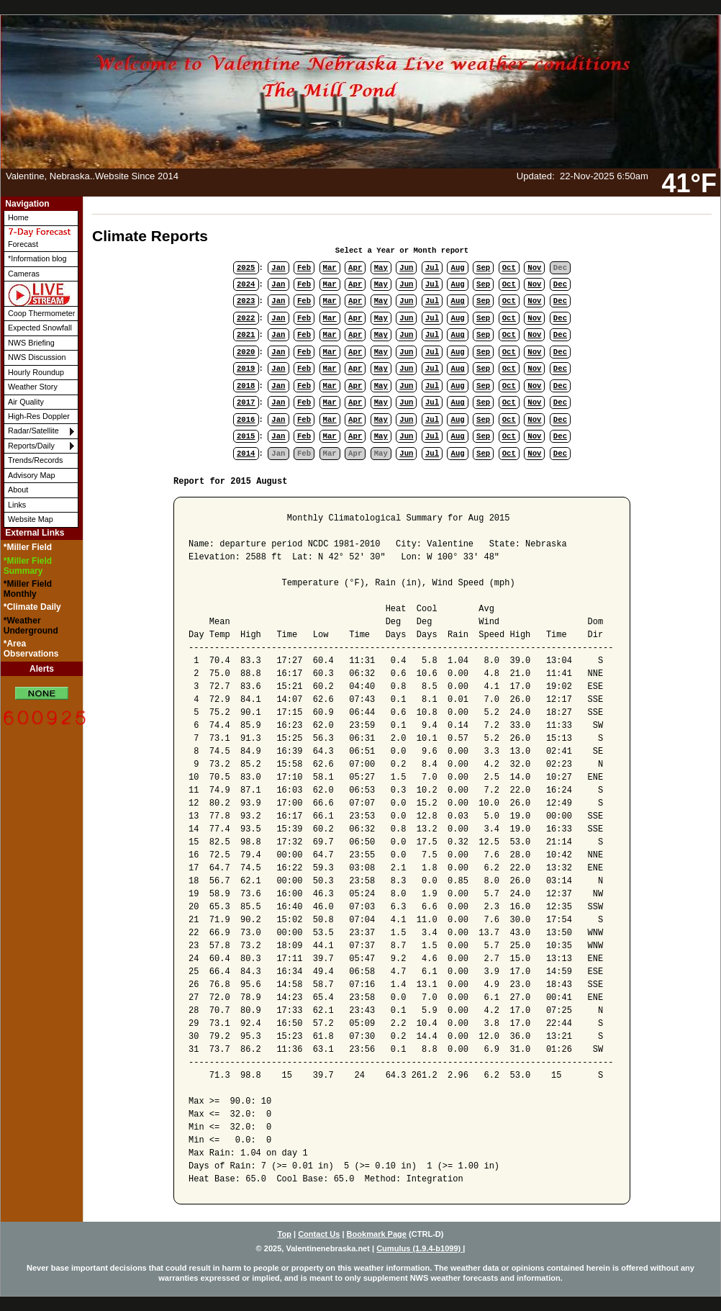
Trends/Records (35, 460)
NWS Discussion (36, 357)
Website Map (30, 519)
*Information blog (37, 258)
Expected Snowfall (40, 327)
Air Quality (26, 401)
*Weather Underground (31, 626)
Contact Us (319, 1234)
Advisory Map (31, 475)
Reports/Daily (31, 445)
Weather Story (33, 386)
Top (284, 1234)
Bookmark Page (377, 1234)
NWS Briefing (31, 342)
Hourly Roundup (36, 372)
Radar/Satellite (33, 430)
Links (17, 504)
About (18, 489)
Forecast (39, 237)
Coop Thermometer (41, 313)
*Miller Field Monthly (28, 589)
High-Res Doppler (39, 416)
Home (18, 217)
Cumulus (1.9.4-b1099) (419, 1248)
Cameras (24, 273)
